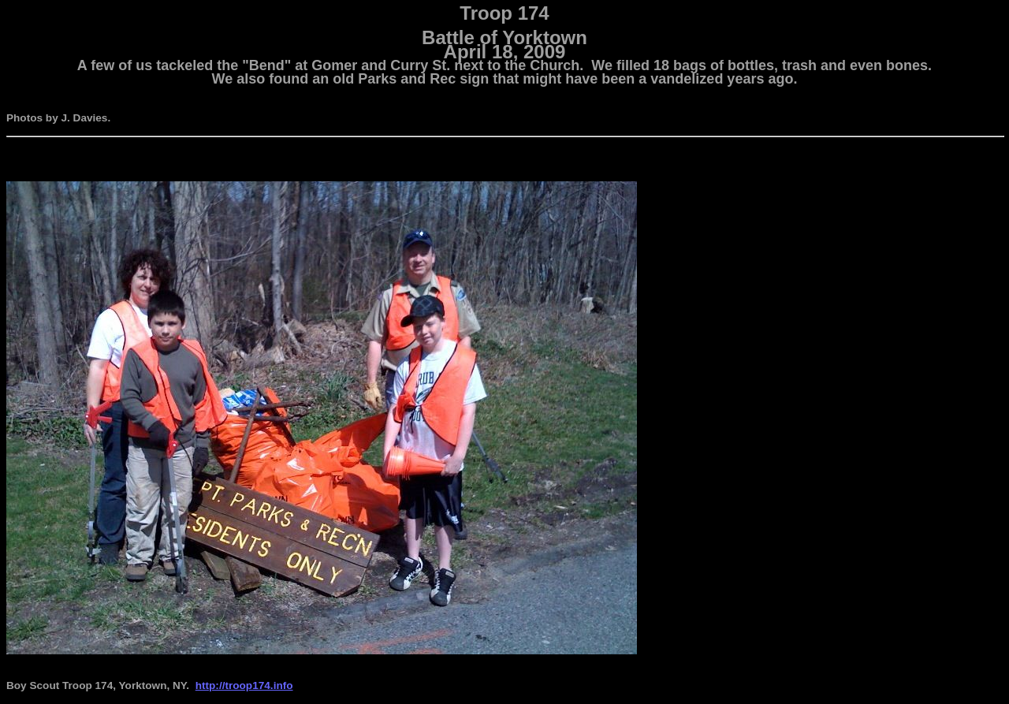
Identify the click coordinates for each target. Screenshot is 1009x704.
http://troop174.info (244, 685)
